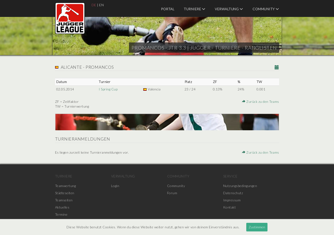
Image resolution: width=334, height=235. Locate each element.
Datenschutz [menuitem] (233, 193)
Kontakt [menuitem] (229, 207)
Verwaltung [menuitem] (229, 9)
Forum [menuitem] (172, 193)
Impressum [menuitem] (232, 200)
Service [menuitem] (230, 176)
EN (101, 5)
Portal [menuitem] (167, 9)
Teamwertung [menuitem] (65, 186)
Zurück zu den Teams (260, 101)
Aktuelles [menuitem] (62, 207)
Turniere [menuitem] (194, 9)
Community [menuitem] (265, 9)
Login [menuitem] (115, 186)
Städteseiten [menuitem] (64, 193)
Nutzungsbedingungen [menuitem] (240, 186)
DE (94, 5)
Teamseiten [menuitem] (64, 200)
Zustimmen (257, 227)
